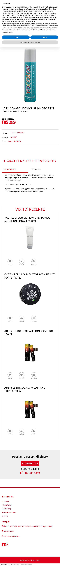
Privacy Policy (6, 505)
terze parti (34, 11)
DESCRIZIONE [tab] (10, 169)
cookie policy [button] (51, 9)
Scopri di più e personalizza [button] (30, 42)
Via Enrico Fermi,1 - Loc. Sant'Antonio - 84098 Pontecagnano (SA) (27, 526)
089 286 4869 (30, 473)
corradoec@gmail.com (12, 536)
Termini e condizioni (9, 512)
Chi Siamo (5, 501)
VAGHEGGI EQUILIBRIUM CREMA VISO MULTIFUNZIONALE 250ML (27, 219)
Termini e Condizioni (26, 564)
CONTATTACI (30, 463)
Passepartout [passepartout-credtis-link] (35, 560)
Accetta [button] (44, 37)
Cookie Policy (6, 509)
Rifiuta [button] (16, 37)
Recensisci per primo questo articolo (15, 111)
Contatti (5, 516)
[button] (30, 75)
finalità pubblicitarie (50, 17)
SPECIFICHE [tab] (35, 169)
